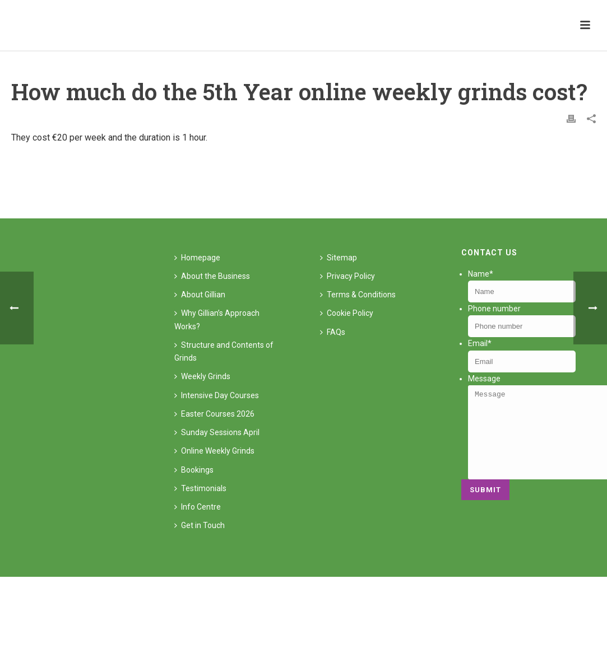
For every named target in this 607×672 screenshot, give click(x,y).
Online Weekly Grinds (214, 450)
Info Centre (197, 506)
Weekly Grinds (202, 376)
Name (480, 273)
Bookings (194, 469)
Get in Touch (199, 525)
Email (480, 343)
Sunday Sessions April (217, 432)
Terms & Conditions (358, 294)
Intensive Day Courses (216, 395)
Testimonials (200, 488)
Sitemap (338, 257)
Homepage (197, 257)
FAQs (332, 332)
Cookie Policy (346, 313)
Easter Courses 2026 (214, 413)
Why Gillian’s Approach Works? (217, 319)
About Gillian (199, 294)
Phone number (494, 308)
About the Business (212, 276)
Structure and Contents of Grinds (224, 351)
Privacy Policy (347, 276)
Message (484, 378)
